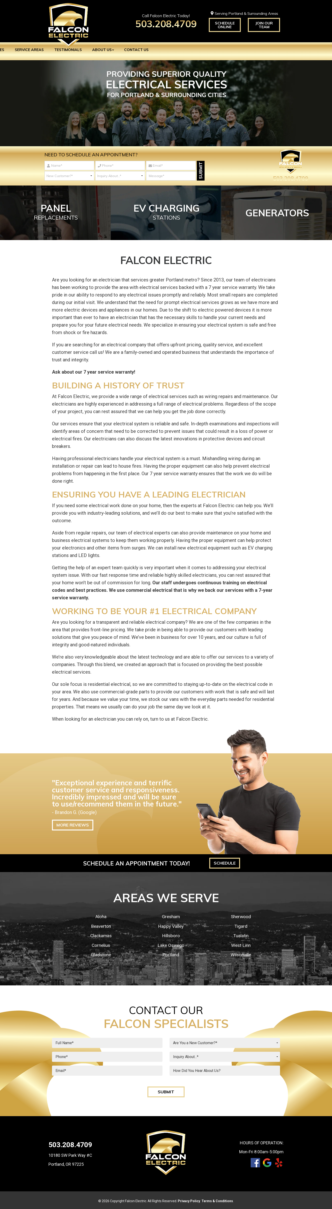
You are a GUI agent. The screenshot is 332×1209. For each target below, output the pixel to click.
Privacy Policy (189, 1199)
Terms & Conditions (217, 1199)
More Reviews (72, 823)
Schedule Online (225, 25)
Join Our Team (264, 25)
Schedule (225, 861)
